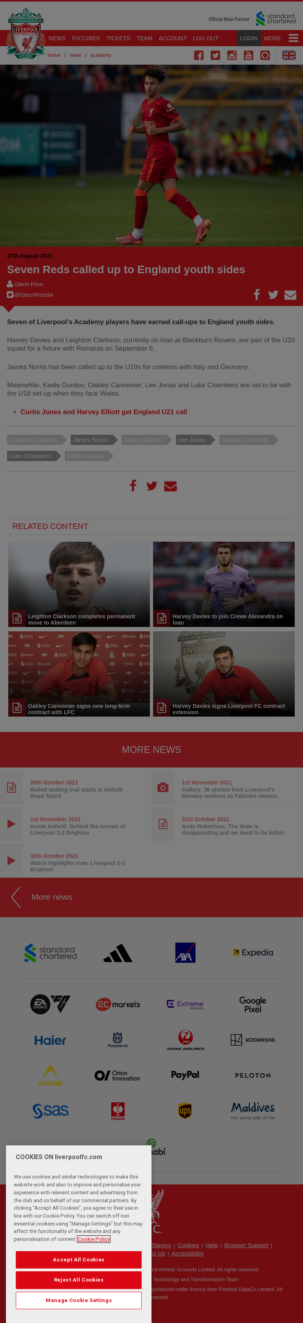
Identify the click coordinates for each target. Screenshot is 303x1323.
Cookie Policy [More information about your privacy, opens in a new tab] (94, 1262)
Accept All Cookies (79, 1282)
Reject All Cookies (79, 1302)
